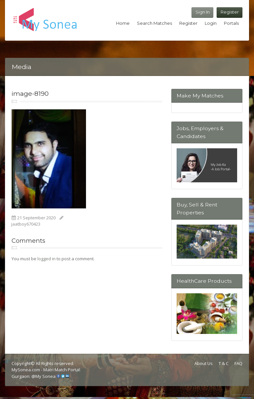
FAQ (238, 363)
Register (230, 12)
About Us (203, 363)
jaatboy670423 (25, 224)
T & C (224, 363)
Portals (231, 23)
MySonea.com (26, 370)
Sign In (202, 12)
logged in (46, 259)
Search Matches (154, 23)
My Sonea (45, 376)
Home (123, 23)
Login (211, 23)
